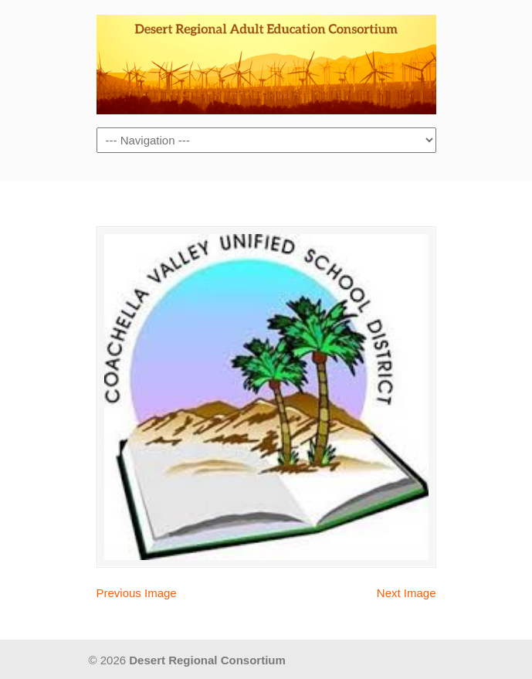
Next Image (406, 592)
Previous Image (137, 592)
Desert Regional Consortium (266, 63)
